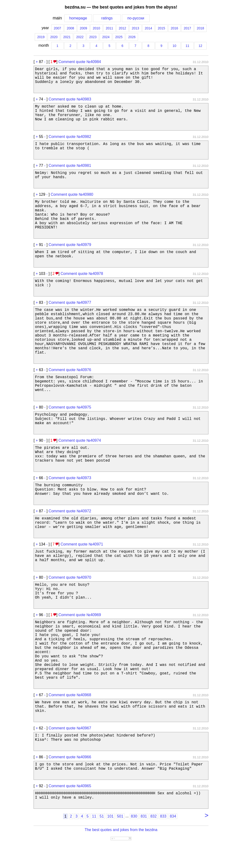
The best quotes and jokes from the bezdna (121, 830)
